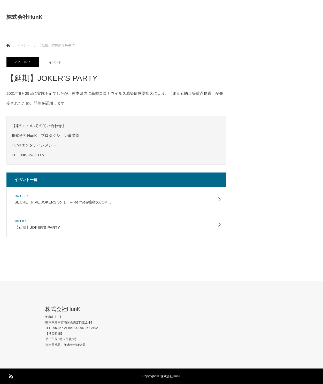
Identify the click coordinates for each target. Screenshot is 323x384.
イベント (55, 62)
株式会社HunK (24, 17)
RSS (10, 375)
